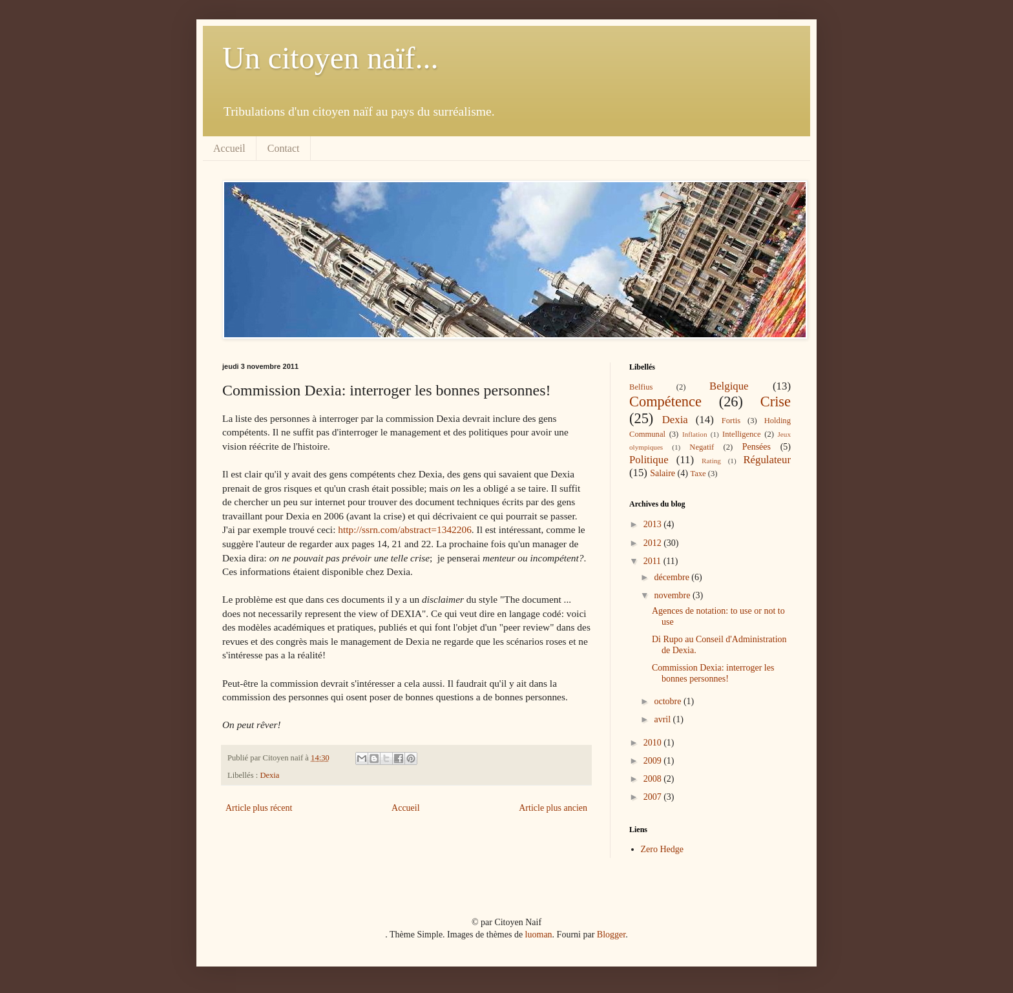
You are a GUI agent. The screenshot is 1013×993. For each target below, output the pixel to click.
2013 (653, 524)
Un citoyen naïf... (330, 58)
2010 (653, 742)
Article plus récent (258, 808)
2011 (653, 561)
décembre (672, 577)
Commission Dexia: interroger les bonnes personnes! (713, 673)
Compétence (665, 401)
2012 (653, 543)
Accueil (229, 148)
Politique (649, 460)
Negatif (701, 447)
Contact (283, 148)
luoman (538, 934)
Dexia (269, 775)
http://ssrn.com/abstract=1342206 (405, 529)
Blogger (611, 934)
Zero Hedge (662, 849)
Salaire (662, 473)
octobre (668, 701)
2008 (653, 779)
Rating (711, 461)
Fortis (731, 420)
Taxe (697, 473)
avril (663, 719)
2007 (653, 797)
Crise (775, 401)
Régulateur (767, 460)
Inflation (694, 434)
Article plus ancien (553, 808)
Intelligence (741, 434)
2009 (653, 761)
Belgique (729, 386)
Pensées (756, 447)
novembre (673, 595)
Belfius (641, 387)
